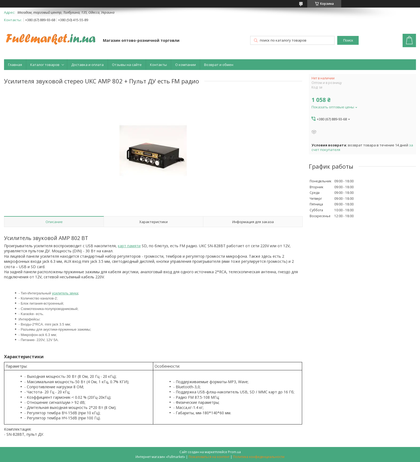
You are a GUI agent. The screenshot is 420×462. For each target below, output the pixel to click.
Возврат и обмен (218, 64)
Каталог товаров (44, 64)
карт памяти (129, 245)
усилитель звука (65, 293)
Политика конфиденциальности (258, 456)
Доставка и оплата (87, 64)
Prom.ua (234, 452)
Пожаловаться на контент (209, 456)
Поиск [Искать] (348, 40)
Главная (15, 64)
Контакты (158, 64)
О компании (185, 64)
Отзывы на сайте (127, 64)
